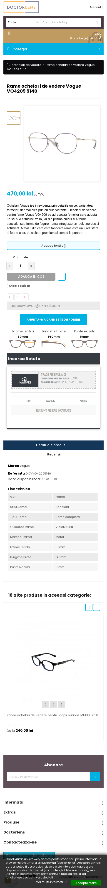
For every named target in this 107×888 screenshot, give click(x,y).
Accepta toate (86, 883)
